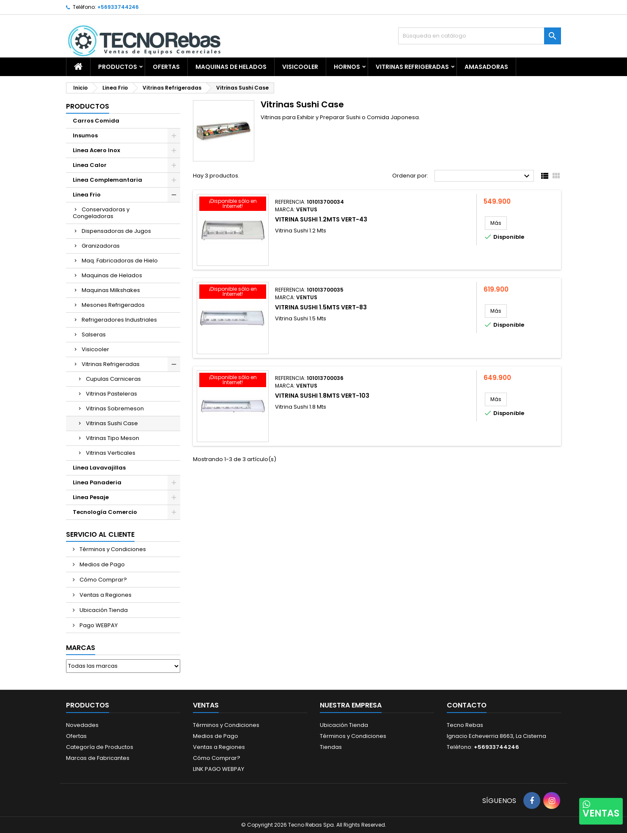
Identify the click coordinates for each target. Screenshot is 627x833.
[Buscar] (479, 35)
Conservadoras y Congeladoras (101, 212)
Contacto (467, 705)
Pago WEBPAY (98, 625)
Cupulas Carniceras (113, 379)
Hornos (347, 67)
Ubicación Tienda (103, 610)
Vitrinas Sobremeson (115, 408)
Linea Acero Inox (96, 150)
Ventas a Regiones (105, 595)
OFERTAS (166, 67)
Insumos (85, 135)
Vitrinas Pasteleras (111, 394)
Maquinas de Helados (231, 67)
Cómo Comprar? (102, 580)
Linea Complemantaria (107, 180)
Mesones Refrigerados (113, 305)
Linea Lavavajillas (99, 468)
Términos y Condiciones (112, 549)
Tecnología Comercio (105, 512)
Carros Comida (96, 121)
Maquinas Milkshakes (111, 290)
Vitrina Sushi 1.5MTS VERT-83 (321, 307)
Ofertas (76, 736)
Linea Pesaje (91, 497)
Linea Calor (90, 165)
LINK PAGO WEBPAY (218, 769)
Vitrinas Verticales (110, 453)
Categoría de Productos (99, 747)
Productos (117, 67)
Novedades (82, 725)
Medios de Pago (101, 564)
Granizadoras (101, 246)
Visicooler (300, 67)
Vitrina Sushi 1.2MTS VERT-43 (321, 219)
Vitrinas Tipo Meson (112, 438)
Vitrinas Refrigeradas (412, 67)
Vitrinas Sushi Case (112, 423)
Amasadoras (486, 67)
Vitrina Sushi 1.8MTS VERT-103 (322, 395)
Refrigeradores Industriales (119, 320)
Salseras (94, 334)
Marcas (80, 648)
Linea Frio (87, 195)
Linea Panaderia (97, 482)
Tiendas (331, 747)
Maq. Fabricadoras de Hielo (120, 261)
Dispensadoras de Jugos (116, 231)
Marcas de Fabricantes (97, 758)
